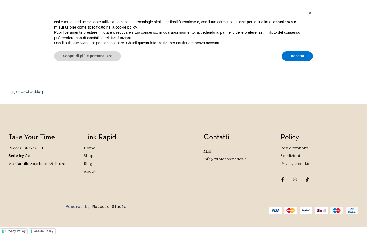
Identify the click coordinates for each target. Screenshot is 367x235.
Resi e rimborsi (294, 148)
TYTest (58, 24)
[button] (310, 177)
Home (19, 24)
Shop (38, 24)
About (99, 24)
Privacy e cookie (295, 163)
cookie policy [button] (126, 191)
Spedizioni (290, 156)
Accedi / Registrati (249, 6)
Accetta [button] (297, 220)
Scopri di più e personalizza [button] (87, 220)
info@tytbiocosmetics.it (224, 159)
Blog (79, 24)
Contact (123, 24)
